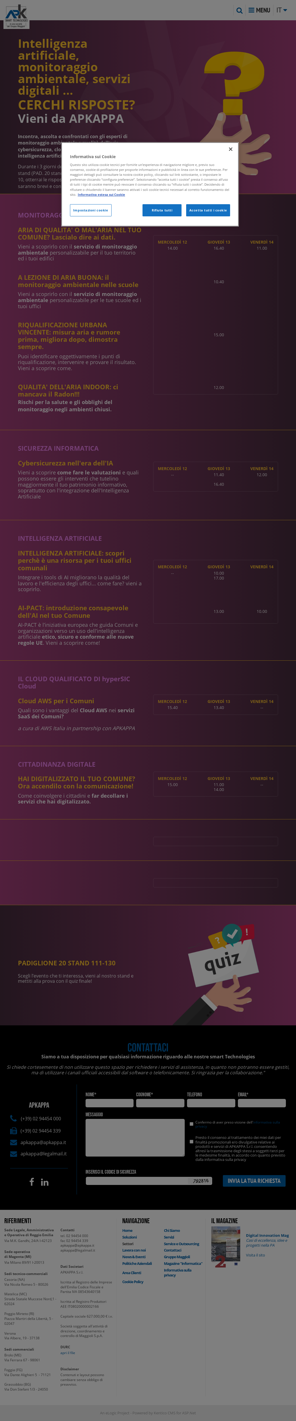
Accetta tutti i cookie (208, 210)
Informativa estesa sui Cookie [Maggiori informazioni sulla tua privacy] (101, 194)
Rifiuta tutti (162, 210)
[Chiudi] (230, 149)
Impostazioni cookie (90, 210)
